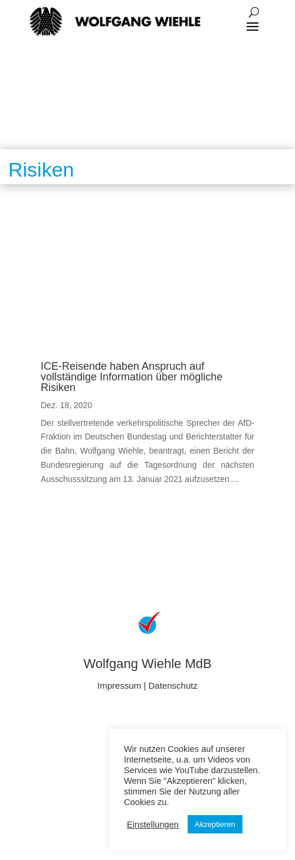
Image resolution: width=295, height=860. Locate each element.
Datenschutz (173, 685)
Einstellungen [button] (153, 824)
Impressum (119, 685)
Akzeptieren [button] (215, 824)
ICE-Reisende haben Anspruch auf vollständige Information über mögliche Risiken (131, 376)
